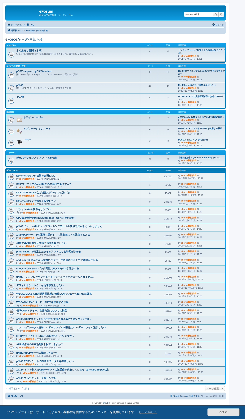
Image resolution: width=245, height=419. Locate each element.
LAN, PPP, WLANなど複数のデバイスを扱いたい (43, 192)
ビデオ (27, 140)
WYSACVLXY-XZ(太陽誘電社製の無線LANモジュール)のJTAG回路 (54, 293)
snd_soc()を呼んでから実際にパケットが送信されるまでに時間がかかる (57, 260)
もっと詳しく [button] (148, 412)
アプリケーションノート (37, 128)
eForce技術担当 (188, 77)
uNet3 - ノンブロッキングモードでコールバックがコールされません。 (55, 276)
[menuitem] (30, 24)
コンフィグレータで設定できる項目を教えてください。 (201, 51)
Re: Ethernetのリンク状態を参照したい (197, 85)
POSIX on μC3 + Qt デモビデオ (193, 140)
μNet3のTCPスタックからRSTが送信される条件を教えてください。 (54, 319)
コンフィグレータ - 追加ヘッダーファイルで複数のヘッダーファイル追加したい (61, 327)
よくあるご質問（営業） (30, 50)
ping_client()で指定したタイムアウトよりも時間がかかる (48, 251)
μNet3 (19, 85)
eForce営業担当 (188, 56)
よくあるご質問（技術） (16, 66)
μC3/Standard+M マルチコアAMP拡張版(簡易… (201, 117)
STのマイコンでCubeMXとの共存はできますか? (43, 184)
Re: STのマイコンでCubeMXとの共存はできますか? (201, 72)
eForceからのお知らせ (24, 39)
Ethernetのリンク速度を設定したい (36, 201)
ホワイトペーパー (33, 117)
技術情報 (10, 112)
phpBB (106, 403)
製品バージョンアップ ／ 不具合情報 (36, 157)
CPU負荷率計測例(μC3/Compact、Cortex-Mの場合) (45, 217)
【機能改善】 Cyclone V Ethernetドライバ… (199, 157)
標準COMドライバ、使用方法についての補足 (41, 310)
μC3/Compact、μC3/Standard (33, 71)
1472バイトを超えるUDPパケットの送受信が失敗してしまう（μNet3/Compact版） (63, 369)
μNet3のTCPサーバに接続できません (37, 352)
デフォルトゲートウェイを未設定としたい (40, 285)
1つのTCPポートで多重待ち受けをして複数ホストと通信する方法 (53, 234)
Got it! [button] (224, 412)
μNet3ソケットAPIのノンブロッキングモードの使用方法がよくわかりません (59, 226)
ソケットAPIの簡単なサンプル (33, 209)
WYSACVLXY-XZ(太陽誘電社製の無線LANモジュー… (200, 97)
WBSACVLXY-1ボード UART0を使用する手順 (200, 128)
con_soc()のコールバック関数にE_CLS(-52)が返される (47, 268)
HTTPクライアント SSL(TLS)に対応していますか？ (45, 335)
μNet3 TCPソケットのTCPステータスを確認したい (45, 361)
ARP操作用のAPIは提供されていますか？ (39, 344)
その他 (20, 96)
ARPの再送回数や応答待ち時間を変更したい (41, 243)
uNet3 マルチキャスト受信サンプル (36, 378)
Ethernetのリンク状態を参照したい (36, 175)
